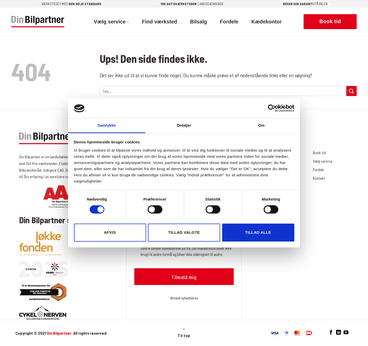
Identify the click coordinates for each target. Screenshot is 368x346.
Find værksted (159, 21)
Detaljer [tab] (184, 125)
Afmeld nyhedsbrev (184, 298)
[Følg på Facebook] (331, 332)
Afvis (110, 232)
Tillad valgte (184, 232)
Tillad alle (258, 232)
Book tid (319, 152)
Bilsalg (198, 21)
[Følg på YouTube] (346, 332)
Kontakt (319, 178)
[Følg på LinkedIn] (338, 332)
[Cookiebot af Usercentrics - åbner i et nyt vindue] (271, 108)
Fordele (229, 21)
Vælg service (111, 21)
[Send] (351, 91)
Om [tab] (261, 125)
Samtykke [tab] (107, 125)
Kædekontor (266, 21)
